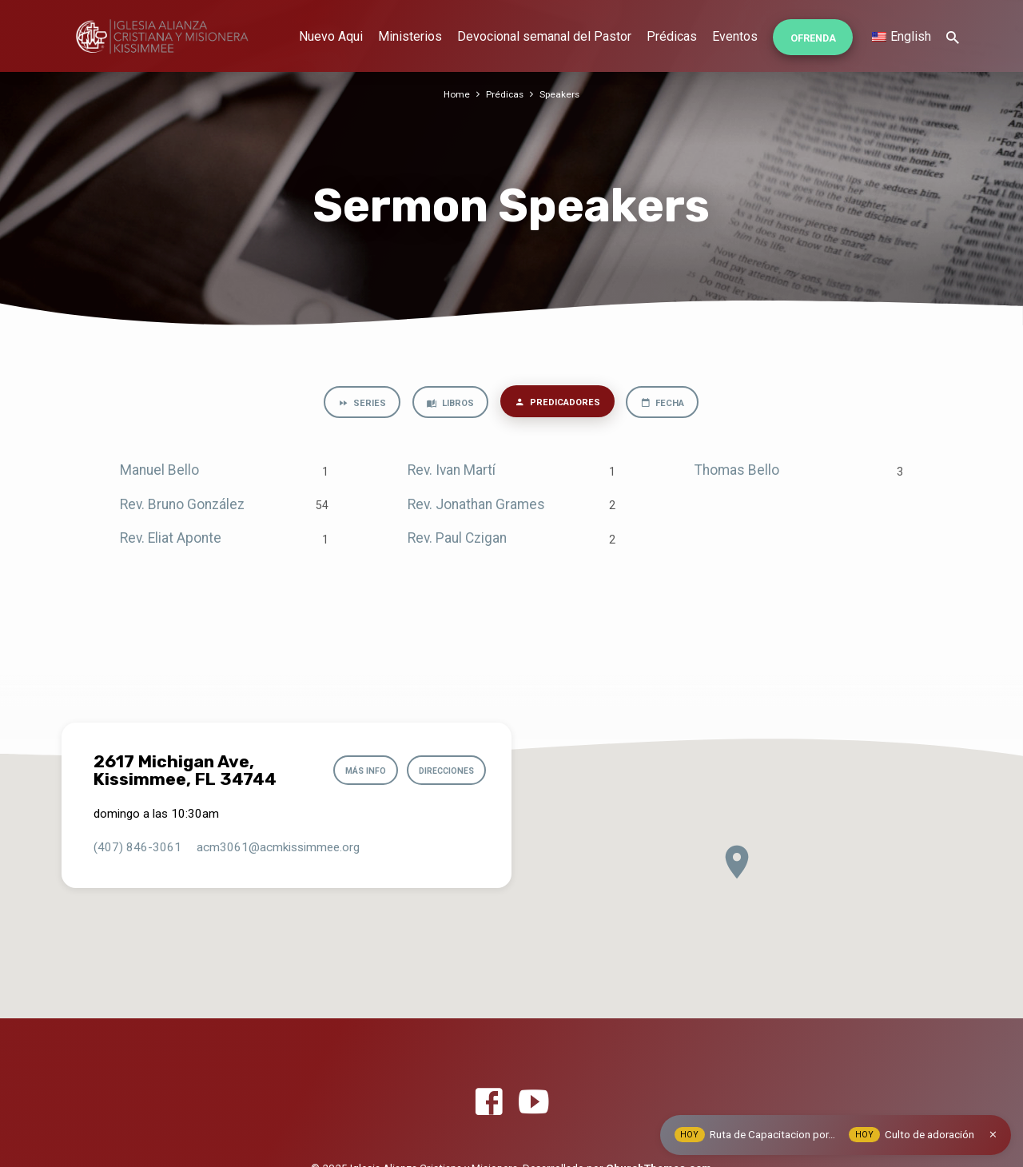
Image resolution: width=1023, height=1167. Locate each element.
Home (455, 94)
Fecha (668, 404)
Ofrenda (813, 38)
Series (354, 404)
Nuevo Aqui (331, 36)
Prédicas (672, 36)
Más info (354, 770)
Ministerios (410, 36)
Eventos (735, 36)
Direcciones (441, 770)
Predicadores (557, 403)
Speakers (561, 94)
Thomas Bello (737, 472)
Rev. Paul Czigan (457, 540)
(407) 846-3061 (137, 847)
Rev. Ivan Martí (452, 472)
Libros (445, 404)
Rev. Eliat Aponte (170, 540)
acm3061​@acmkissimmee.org (278, 847)
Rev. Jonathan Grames (476, 506)
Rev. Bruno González (182, 506)
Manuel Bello (159, 472)
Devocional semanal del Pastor (544, 36)
